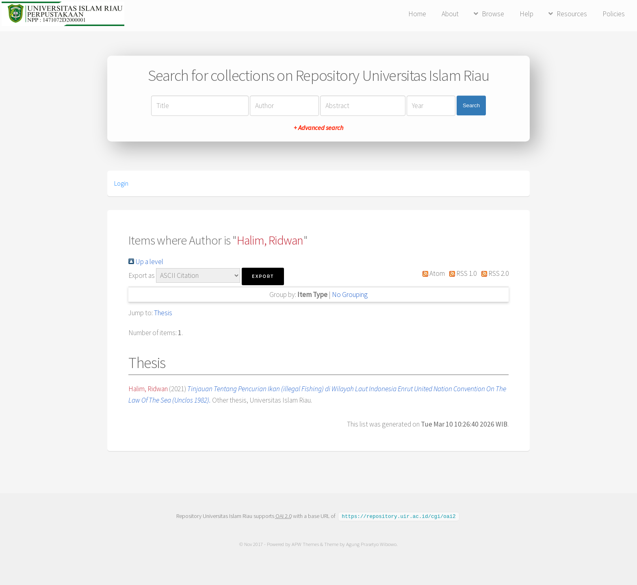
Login (121, 183)
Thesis (163, 312)
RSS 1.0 (461, 273)
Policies (613, 13)
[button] (263, 276)
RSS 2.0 (493, 273)
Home (417, 13)
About (450, 13)
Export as (141, 275)
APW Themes (305, 544)
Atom (432, 273)
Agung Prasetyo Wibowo (371, 544)
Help (526, 13)
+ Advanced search (318, 128)
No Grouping (350, 294)
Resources (572, 13)
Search (471, 105)
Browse (493, 13)
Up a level (145, 261)
